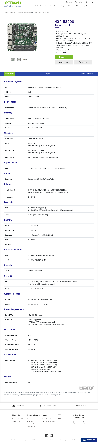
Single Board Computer (41, 12)
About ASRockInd (18, 419)
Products (35, 6)
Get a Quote (89, 440)
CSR (59, 419)
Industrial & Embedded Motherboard (21, 12)
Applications (44, 6)
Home (6, 12)
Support (64, 6)
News (29, 419)
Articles (30, 421)
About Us (71, 6)
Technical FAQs (47, 424)
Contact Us (16, 421)
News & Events (55, 6)
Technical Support (48, 421)
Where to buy (80, 6)
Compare (68, 2)
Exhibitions (18, 406)
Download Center (48, 406)
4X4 (51, 12)
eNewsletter (31, 424)
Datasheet (64, 57)
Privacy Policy (78, 440)
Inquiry (78, 2)
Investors (89, 6)
